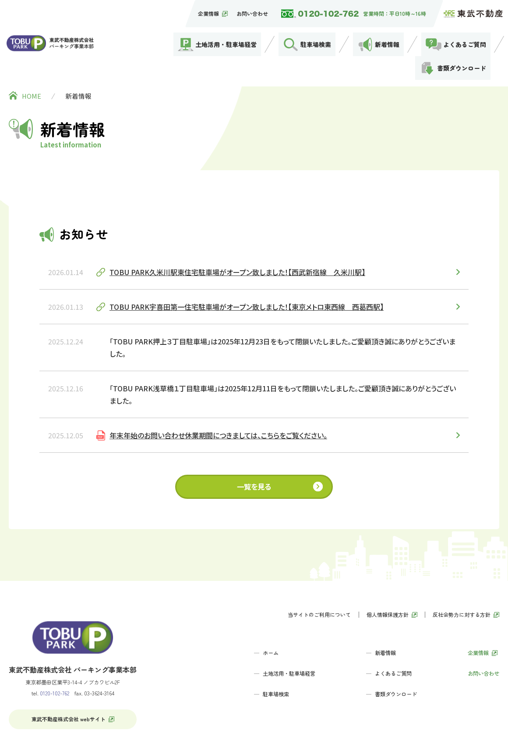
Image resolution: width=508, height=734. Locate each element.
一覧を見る (254, 441)
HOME (31, 50)
